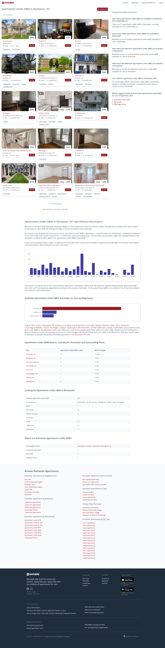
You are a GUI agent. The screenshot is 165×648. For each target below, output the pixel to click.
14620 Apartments (88, 533)
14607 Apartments (88, 538)
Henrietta (85, 328)
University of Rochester (90, 508)
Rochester (50, 209)
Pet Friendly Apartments (90, 479)
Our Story (85, 579)
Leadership (86, 583)
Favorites (135, 3)
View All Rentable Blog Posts (94, 613)
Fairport (63, 328)
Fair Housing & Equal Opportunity (96, 627)
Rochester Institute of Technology (93, 515)
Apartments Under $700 (33, 520)
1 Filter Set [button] (102, 9)
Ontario (46, 328)
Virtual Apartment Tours (35, 628)
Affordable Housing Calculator (95, 625)
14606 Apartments (88, 541)
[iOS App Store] (127, 581)
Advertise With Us (149, 3)
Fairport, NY (30, 378)
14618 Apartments (88, 535)
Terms (47, 636)
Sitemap (104, 583)
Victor (118, 325)
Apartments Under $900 (33, 528)
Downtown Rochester (122, 100)
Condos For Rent (88, 495)
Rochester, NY (48, 325)
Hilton (112, 325)
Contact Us (105, 579)
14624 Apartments (88, 543)
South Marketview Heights (34, 487)
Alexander (118, 102)
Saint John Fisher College (90, 513)
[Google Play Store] (127, 591)
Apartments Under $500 (33, 535)
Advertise (105, 581)
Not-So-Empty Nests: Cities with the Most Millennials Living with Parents (51, 613)
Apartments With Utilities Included (94, 484)
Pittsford (105, 325)
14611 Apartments (88, 523)
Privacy (67, 636)
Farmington (54, 328)
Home (44, 209)
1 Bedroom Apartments (33, 512)
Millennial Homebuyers (92, 610)
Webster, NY (30, 381)
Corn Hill (28, 479)
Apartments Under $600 (33, 533)
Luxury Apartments (89, 497)
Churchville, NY (31, 366)
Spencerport (72, 328)
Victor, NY (29, 370)
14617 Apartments (88, 551)
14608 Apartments (88, 546)
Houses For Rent (88, 492)
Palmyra (98, 325)
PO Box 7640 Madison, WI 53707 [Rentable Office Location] (33, 593)
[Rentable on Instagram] (31, 590)
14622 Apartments (88, 528)
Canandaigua (30, 328)
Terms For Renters (56, 636)
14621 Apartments (88, 548)
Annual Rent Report (33, 608)
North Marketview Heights (34, 482)
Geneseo (81, 325)
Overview (85, 581)
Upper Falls (28, 490)
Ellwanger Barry (120, 104)
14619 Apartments (88, 525)
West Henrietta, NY (32, 362)
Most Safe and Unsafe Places (94, 607)
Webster (39, 328)
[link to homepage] (53, 574)
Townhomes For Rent (89, 500)
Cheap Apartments (31, 538)
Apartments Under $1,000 (33, 525)
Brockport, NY (31, 358)
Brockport (125, 325)
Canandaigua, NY (32, 374)
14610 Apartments (88, 530)
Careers (125, 3)
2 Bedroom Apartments (33, 502)
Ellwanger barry (105, 446)
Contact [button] (32, 45)
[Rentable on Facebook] (28, 590)
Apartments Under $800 (33, 530)
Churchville (90, 325)
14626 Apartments (88, 556)
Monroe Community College (92, 510)
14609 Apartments (88, 558)
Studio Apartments (31, 510)
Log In (161, 3)
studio (129, 39)
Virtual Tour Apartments (90, 482)
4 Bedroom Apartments (33, 507)
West (80, 328)
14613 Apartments (88, 553)
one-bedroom (133, 54)
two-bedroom (132, 69)
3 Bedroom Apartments (33, 505)
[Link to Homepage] (8, 3)
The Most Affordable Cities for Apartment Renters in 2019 (46, 610)
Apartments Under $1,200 (33, 523)
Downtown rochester (84, 446)
